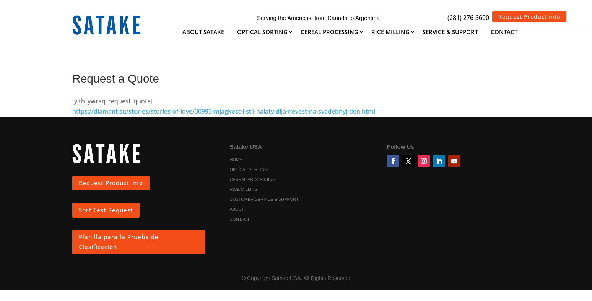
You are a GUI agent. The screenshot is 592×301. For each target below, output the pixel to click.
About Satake (203, 32)
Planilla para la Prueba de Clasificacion (119, 242)
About (236, 210)
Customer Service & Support (263, 200)
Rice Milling (390, 32)
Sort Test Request (106, 210)
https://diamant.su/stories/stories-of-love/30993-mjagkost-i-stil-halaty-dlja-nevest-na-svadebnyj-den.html (223, 111)
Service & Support (450, 32)
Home (235, 160)
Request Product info (529, 16)
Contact (504, 32)
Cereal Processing (329, 32)
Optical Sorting (262, 32)
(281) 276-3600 (468, 17)
